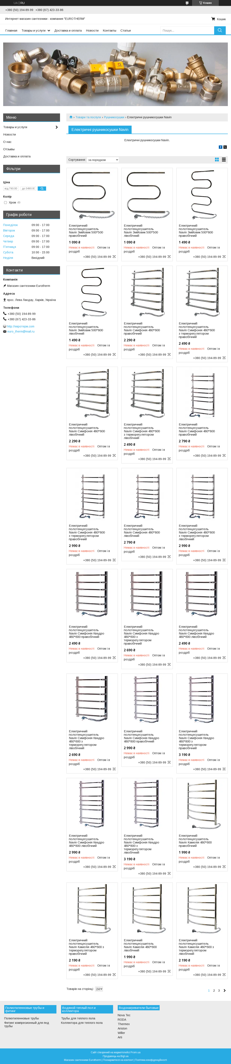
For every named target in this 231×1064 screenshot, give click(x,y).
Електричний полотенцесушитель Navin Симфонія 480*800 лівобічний (142, 530)
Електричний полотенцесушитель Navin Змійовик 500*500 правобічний (86, 230)
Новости (92, 30)
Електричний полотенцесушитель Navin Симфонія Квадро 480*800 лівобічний (86, 840)
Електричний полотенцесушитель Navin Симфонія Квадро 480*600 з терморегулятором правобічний (141, 635)
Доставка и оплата (68, 30)
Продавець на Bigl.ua (115, 1056)
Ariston (122, 1028)
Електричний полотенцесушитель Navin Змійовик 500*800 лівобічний (86, 328)
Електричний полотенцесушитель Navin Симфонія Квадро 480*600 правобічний (86, 631)
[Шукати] (220, 30)
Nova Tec (124, 1015)
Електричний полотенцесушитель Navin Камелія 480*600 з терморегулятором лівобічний (196, 947)
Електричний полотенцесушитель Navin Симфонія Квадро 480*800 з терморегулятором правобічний (196, 740)
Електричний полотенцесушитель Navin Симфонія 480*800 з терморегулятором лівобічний (197, 532)
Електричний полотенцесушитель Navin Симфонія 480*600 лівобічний (87, 429)
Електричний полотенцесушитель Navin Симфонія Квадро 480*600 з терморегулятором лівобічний (86, 740)
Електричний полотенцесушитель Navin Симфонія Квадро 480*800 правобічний (141, 736)
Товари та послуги (88, 117)
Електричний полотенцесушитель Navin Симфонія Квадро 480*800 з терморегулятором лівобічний (141, 844)
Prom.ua (135, 1052)
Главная (11, 30)
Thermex (124, 1024)
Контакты (109, 30)
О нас (7, 142)
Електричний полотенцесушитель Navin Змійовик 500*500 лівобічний (141, 230)
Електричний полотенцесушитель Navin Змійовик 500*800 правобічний (196, 230)
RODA (122, 1019)
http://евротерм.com (20, 326)
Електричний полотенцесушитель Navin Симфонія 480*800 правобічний (197, 429)
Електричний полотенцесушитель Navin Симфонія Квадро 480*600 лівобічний (196, 631)
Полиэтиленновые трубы (21, 1018)
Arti (120, 1037)
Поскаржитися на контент (118, 1060)
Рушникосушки (114, 117)
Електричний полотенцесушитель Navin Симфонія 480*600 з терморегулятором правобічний (197, 330)
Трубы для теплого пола (78, 1018)
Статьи (125, 30)
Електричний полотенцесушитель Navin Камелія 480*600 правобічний (195, 840)
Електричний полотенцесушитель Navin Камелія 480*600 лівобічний (140, 945)
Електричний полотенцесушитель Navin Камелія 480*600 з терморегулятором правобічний (86, 947)
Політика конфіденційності (151, 1060)
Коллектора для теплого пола (82, 1022)
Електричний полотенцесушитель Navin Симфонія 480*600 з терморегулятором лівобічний (142, 431)
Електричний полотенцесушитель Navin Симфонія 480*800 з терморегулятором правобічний (87, 532)
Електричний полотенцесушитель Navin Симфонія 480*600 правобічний (142, 328)
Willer (121, 1033)
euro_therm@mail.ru (21, 331)
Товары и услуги (33, 30)
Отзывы (9, 149)
